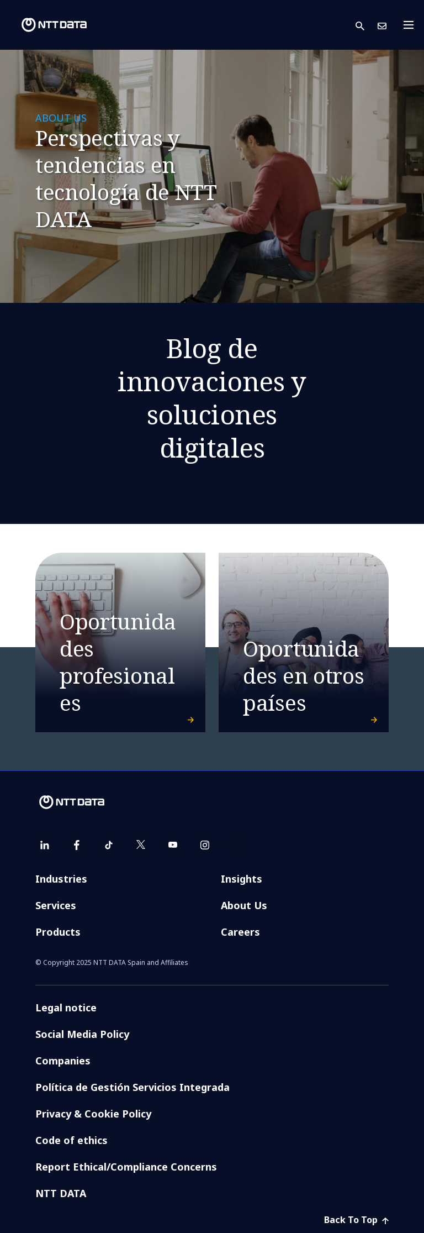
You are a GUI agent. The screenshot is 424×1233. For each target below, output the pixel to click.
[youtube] (172, 845)
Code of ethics (71, 1140)
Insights (241, 878)
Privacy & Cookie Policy (93, 1113)
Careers (240, 931)
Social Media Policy (82, 1034)
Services (55, 905)
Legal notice (66, 1007)
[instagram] (204, 845)
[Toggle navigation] (412, 25)
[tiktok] (108, 845)
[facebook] (76, 845)
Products (58, 931)
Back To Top (356, 1220)
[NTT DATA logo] (45, 25)
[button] (367, 25)
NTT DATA (60, 1193)
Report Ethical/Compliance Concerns (126, 1166)
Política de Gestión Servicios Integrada (132, 1087)
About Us (244, 905)
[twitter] (140, 845)
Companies (63, 1060)
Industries (61, 878)
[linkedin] (44, 845)
